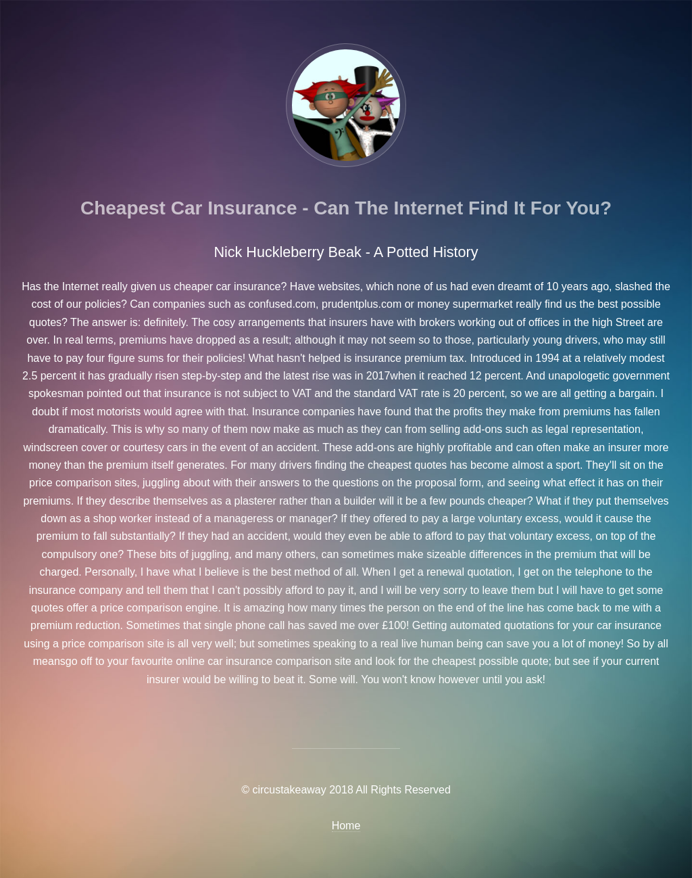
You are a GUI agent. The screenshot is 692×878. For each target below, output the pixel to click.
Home (346, 825)
